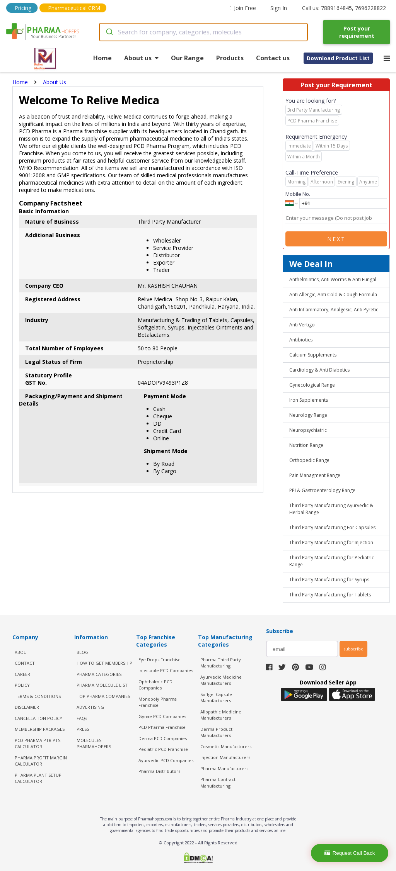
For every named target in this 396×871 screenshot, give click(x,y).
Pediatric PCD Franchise (163, 749)
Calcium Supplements (312, 354)
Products (230, 58)
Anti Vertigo (302, 324)
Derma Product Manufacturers (216, 732)
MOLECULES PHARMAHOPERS (94, 743)
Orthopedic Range (309, 460)
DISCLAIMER (27, 707)
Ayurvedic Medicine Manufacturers (221, 680)
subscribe (353, 649)
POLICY (22, 685)
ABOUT (22, 652)
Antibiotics (300, 339)
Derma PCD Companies (162, 738)
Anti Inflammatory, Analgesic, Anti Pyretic (333, 309)
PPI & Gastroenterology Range (322, 490)
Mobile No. (297, 193)
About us (141, 58)
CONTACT (25, 663)
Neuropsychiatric (308, 430)
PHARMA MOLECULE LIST (102, 685)
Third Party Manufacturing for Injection (331, 542)
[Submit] (109, 32)
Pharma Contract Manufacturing (218, 782)
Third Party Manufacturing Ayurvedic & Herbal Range (331, 509)
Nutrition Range (306, 445)
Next (336, 239)
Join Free (243, 8)
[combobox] (203, 32)
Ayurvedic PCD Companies (165, 760)
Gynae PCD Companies (162, 716)
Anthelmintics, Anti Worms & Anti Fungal (332, 279)
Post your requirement (356, 32)
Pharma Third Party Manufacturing (220, 663)
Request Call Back (349, 853)
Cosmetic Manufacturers (225, 746)
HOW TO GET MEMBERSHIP (104, 663)
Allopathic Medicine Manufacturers (220, 715)
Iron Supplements (308, 400)
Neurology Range (308, 415)
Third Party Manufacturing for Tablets (330, 594)
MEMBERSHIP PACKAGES (40, 729)
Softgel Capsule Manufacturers (216, 697)
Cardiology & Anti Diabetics (319, 370)
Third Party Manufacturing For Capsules (332, 527)
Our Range (187, 58)
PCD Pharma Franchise (162, 727)
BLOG (83, 652)
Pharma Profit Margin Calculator (41, 761)
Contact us (273, 58)
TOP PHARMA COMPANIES (103, 696)
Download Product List (338, 58)
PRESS (83, 729)
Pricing (23, 8)
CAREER (22, 674)
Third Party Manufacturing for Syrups (329, 579)
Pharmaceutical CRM (74, 8)
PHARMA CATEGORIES (99, 674)
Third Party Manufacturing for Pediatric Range (331, 561)
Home (102, 58)
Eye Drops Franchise (159, 659)
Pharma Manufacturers (224, 768)
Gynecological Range (312, 385)
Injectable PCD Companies (165, 670)
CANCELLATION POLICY (38, 718)
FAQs (82, 718)
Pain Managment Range (314, 475)
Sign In (278, 8)
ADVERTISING (90, 707)
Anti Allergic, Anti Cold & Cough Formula (333, 294)
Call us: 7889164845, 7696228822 (344, 8)
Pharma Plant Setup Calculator (38, 778)
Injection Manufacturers (225, 757)
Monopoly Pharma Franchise (157, 702)
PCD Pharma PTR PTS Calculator (37, 743)
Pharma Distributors (159, 771)
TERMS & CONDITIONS (38, 696)
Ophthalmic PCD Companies (155, 685)
